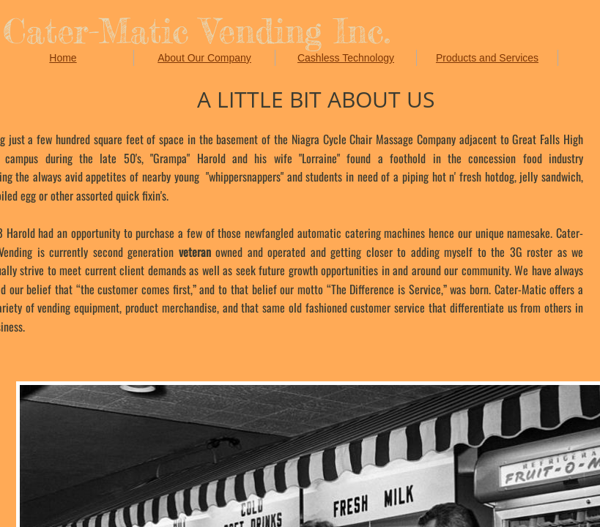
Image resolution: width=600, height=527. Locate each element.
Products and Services (487, 58)
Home (62, 58)
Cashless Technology (345, 58)
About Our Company (204, 58)
